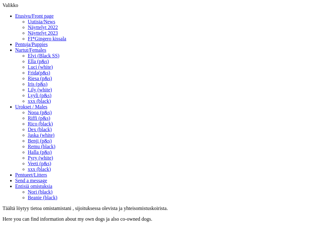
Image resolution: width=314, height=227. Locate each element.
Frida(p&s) (39, 72)
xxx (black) (39, 101)
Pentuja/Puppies (31, 44)
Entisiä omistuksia (33, 186)
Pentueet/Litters (31, 175)
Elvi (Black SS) (43, 55)
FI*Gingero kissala (47, 38)
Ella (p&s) (38, 61)
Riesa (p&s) (40, 78)
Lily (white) (40, 89)
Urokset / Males (31, 106)
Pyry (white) (40, 157)
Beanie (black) (42, 197)
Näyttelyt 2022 (43, 27)
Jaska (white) (41, 135)
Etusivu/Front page (34, 16)
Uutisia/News (41, 21)
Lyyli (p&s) (39, 95)
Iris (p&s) (38, 84)
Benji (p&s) (40, 140)
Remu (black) (41, 146)
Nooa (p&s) (40, 112)
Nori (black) (40, 192)
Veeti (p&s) (39, 163)
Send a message (31, 180)
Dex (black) (40, 129)
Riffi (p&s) (39, 118)
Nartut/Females (30, 50)
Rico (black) (40, 123)
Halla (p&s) (40, 152)
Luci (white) (40, 67)
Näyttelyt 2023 (43, 33)
